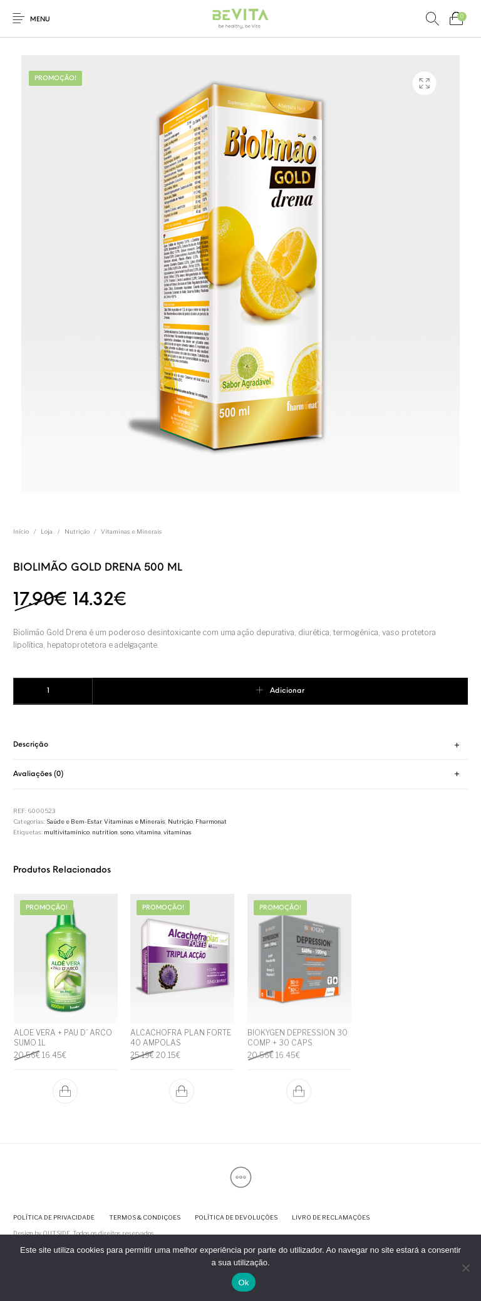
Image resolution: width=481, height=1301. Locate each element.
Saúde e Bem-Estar (73, 821)
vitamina (148, 832)
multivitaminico (67, 832)
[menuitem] (53, 1217)
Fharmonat (211, 821)
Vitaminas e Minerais (131, 531)
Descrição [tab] (30, 745)
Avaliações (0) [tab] (38, 774)
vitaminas (177, 832)
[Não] (465, 1268)
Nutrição (77, 531)
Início (21, 531)
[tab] (240, 745)
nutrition (105, 832)
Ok (243, 1282)
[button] (65, 1091)
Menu (40, 19)
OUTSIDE (56, 1233)
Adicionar (287, 691)
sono (126, 832)
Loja (47, 531)
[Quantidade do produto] (53, 691)
